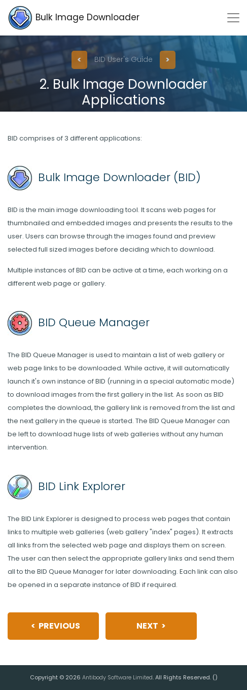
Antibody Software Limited (117, 677)
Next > (151, 626)
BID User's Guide (123, 59)
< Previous (55, 626)
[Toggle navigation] (233, 17)
